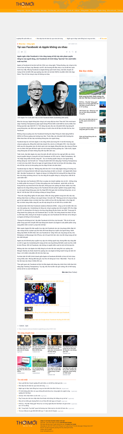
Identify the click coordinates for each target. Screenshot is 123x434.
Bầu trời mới (111, 11)
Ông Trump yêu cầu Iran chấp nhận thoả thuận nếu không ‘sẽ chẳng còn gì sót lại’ (46, 398)
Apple (26, 325)
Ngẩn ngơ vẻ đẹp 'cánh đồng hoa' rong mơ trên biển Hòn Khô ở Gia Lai (44, 388)
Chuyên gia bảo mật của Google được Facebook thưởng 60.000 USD (47, 319)
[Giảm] (18, 51)
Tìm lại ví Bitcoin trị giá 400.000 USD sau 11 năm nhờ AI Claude (41, 411)
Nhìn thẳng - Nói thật (39, 11)
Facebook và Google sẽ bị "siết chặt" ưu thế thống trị (42, 305)
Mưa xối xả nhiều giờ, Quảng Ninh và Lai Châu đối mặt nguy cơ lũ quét (43, 401)
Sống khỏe (85, 11)
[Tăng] (25, 51)
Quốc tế (70, 11)
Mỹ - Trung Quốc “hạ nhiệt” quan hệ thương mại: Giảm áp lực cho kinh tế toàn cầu (46, 408)
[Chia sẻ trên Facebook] (67, 52)
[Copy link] (72, 52)
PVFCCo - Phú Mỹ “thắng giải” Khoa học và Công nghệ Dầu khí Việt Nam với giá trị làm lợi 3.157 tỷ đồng (48, 404)
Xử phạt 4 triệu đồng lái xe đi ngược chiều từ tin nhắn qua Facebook (47, 312)
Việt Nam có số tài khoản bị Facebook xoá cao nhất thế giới (44, 281)
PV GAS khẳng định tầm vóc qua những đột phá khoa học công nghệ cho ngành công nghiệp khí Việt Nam (48, 392)
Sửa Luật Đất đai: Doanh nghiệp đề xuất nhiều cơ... (20, 38)
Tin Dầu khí (52, 11)
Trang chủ (20, 11)
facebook (22, 325)
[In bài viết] (76, 52)
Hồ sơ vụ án (61, 11)
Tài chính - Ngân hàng (98, 11)
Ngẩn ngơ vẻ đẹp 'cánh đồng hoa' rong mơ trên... (84, 38)
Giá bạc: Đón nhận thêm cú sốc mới (33, 396)
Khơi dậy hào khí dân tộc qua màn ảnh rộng (53, 38)
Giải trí (77, 11)
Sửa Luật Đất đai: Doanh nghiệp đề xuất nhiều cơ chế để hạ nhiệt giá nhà (42, 383)
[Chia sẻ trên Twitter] (70, 52)
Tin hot (27, 11)
